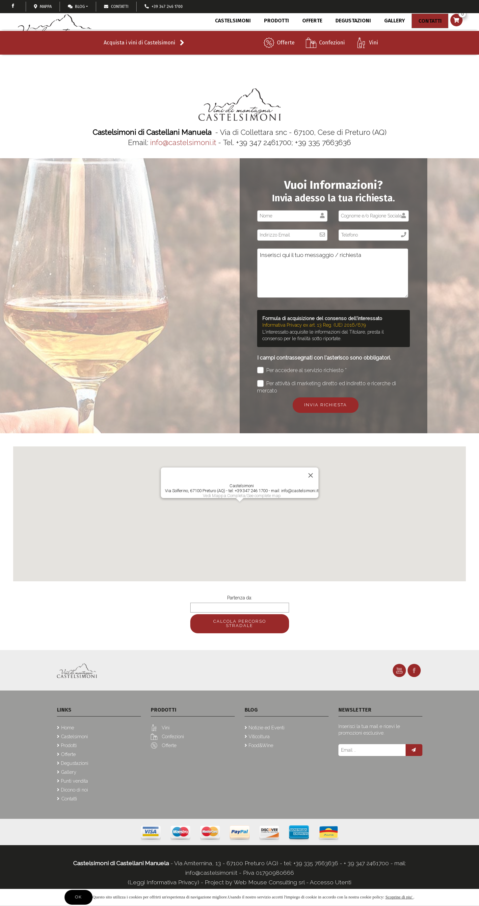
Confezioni (332, 56)
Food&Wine (261, 745)
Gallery (391, 35)
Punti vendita (74, 781)
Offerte (286, 56)
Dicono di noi (74, 790)
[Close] (310, 475)
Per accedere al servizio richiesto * (302, 370)
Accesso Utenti (330, 882)
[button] (239, 508)
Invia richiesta (325, 404)
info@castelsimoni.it (183, 142)
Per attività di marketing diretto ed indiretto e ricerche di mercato (326, 387)
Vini (373, 56)
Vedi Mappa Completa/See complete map (241, 495)
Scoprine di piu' (399, 896)
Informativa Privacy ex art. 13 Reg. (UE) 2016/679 (314, 325)
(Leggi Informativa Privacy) (164, 882)
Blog (76, 6)
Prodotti (274, 36)
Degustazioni (350, 35)
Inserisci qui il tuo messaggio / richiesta (332, 273)
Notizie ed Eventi (266, 727)
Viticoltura (259, 736)
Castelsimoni (232, 35)
